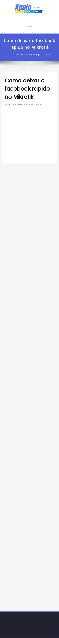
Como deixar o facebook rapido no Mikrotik (33, 54)
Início (9, 54)
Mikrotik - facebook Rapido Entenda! (25, 104)
